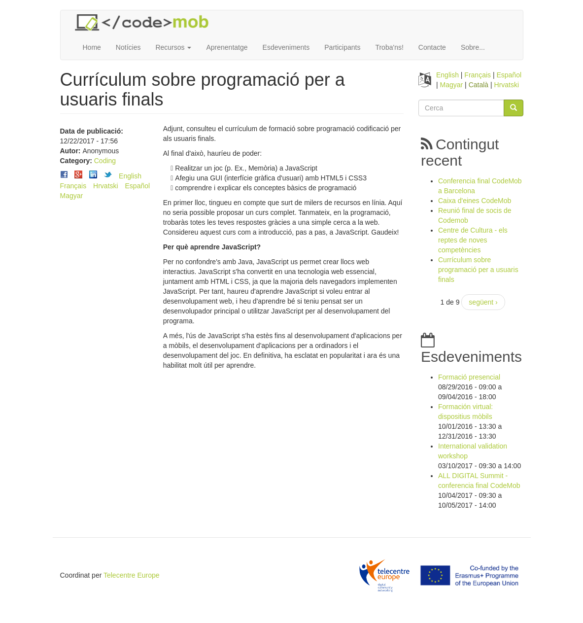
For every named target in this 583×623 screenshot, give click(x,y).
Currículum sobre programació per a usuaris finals (478, 269)
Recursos (173, 47)
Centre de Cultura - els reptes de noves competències (473, 240)
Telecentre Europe (131, 575)
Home (92, 47)
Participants (342, 47)
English (130, 176)
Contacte (432, 47)
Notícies (128, 47)
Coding (105, 161)
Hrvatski (105, 186)
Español (137, 186)
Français (73, 186)
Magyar (71, 196)
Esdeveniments (286, 47)
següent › (483, 302)
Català (478, 85)
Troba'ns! (389, 47)
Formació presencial (469, 377)
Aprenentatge (226, 47)
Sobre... (473, 47)
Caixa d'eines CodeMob (474, 201)
